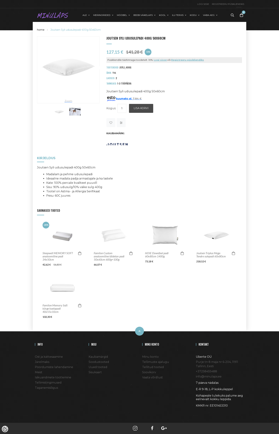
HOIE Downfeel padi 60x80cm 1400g (157, 254)
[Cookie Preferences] (5, 429)
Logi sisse (203, 4)
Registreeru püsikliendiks (228, 4)
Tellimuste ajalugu (155, 361)
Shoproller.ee (202, 412)
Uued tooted (98, 367)
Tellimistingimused (48, 382)
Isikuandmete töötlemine (53, 377)
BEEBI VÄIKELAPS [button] (143, 15)
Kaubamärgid (98, 356)
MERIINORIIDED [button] (101, 15)
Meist (38, 372)
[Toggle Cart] (241, 15)
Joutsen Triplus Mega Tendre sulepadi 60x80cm (211, 254)
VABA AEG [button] (209, 15)
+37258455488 (206, 371)
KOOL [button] (162, 15)
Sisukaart (95, 372)
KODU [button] (193, 15)
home (40, 29)
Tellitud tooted (153, 367)
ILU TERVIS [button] (177, 15)
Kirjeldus (46, 158)
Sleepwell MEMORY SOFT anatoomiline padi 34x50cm (58, 256)
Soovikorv (149, 372)
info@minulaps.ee (209, 376)
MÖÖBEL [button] (122, 15)
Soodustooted (99, 361)
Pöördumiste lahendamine (54, 367)
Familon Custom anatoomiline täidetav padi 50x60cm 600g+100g (109, 256)
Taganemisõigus (46, 387)
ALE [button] (85, 15)
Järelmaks (42, 361)
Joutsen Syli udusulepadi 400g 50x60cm (75, 29)
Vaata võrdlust (152, 377)
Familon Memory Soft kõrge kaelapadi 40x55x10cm (55, 308)
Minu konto (150, 356)
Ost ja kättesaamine (49, 356)
